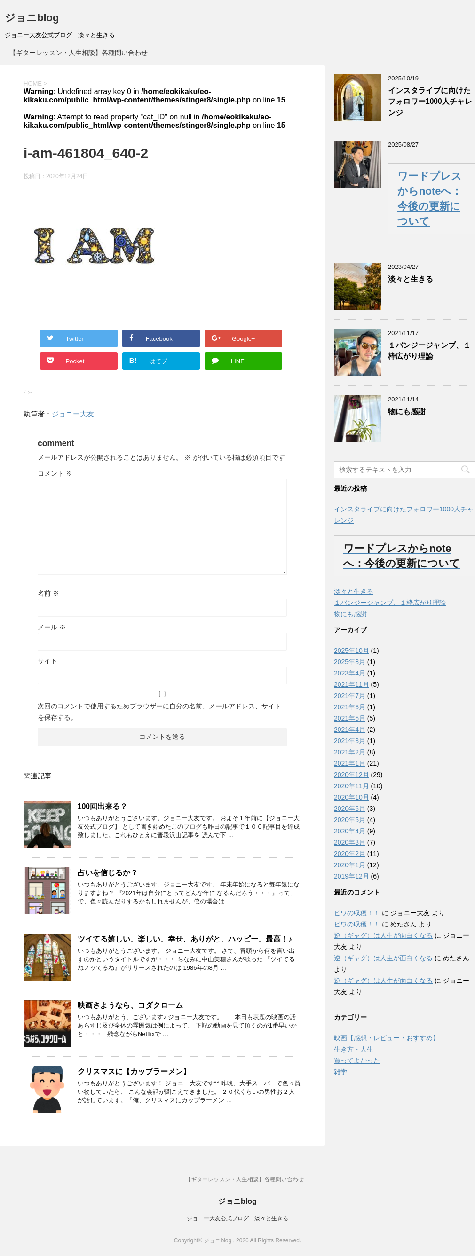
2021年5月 (349, 718)
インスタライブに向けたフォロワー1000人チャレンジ (430, 101)
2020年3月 (349, 842)
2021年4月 (349, 729)
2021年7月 (349, 695)
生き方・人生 (353, 1049)
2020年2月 (349, 853)
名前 (48, 593)
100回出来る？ (102, 806)
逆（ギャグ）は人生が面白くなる (383, 935)
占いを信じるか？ (108, 873)
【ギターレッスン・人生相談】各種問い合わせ (78, 52)
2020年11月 (351, 786)
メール (52, 627)
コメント (55, 473)
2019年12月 (351, 876)
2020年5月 (349, 820)
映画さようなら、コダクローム (130, 1005)
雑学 (340, 1071)
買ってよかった (357, 1060)
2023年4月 (349, 673)
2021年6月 (349, 707)
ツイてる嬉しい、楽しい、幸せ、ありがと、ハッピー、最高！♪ (185, 939)
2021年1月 (349, 763)
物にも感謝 (407, 412)
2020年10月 (351, 797)
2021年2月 (349, 752)
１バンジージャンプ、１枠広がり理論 (429, 350)
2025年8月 (349, 662)
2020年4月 (349, 831)
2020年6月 (349, 808)
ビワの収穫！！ (357, 913)
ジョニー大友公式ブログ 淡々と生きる (237, 1218)
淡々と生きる (410, 279)
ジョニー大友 (73, 414)
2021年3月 (349, 741)
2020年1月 (349, 865)
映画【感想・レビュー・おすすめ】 (386, 1038)
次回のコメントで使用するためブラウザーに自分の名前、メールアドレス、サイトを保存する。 (159, 711)
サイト (47, 661)
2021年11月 (351, 684)
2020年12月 (351, 774)
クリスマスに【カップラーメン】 (134, 1071)
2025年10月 (351, 650)
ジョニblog (32, 18)
